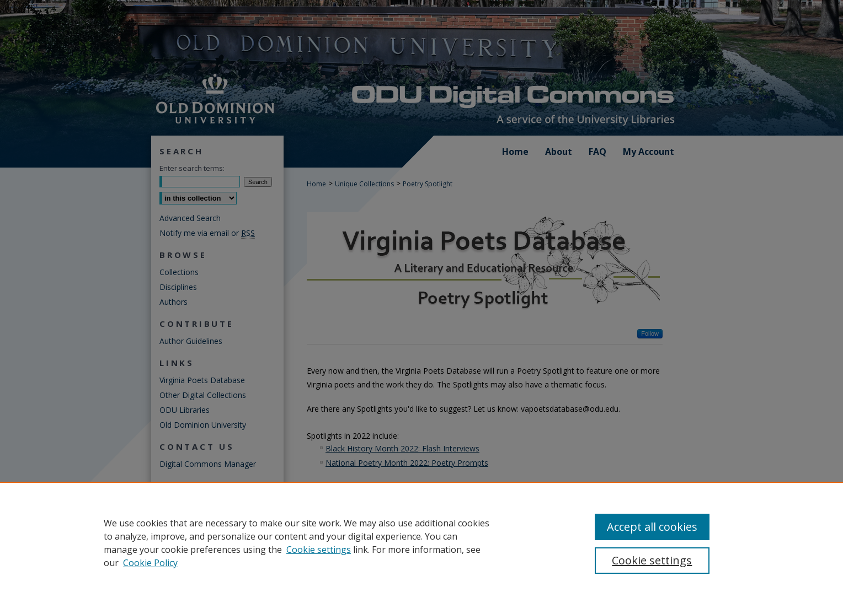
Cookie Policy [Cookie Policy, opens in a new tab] (150, 563)
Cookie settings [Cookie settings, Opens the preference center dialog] (652, 560)
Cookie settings (318, 549)
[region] (421, 542)
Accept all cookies (652, 526)
